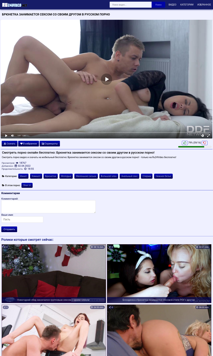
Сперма (147, 176)
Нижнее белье (163, 176)
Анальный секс (129, 176)
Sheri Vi (27, 185)
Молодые (66, 176)
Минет (23, 176)
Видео (172, 4)
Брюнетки (50, 176)
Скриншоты (50, 143)
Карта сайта (7, 349)
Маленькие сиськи (86, 176)
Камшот (36, 176)
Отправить (9, 229)
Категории (186, 4)
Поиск (158, 4)
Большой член (108, 176)
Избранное (204, 4)
